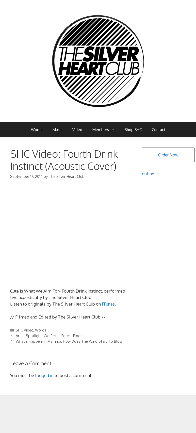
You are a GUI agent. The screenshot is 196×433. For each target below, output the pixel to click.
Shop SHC (133, 129)
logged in (44, 375)
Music (57, 129)
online (148, 173)
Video (77, 129)
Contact (158, 129)
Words (36, 129)
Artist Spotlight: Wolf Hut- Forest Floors (50, 335)
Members (106, 129)
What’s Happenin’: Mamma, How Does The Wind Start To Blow (69, 341)
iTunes (108, 304)
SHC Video (24, 330)
